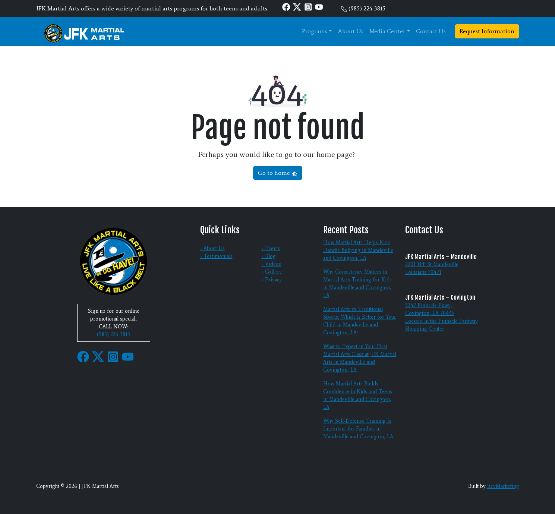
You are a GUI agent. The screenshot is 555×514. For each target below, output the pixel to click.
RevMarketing (503, 486)
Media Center (387, 31)
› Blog (269, 256)
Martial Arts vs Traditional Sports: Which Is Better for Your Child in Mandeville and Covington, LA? (359, 321)
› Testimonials (216, 256)
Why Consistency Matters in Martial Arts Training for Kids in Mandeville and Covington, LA (357, 284)
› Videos (271, 264)
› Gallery (272, 272)
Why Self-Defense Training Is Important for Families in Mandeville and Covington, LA (358, 429)
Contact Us (431, 31)
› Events (271, 248)
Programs (314, 31)
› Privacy (272, 280)
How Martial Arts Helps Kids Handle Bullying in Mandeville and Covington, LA (358, 250)
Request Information (487, 31)
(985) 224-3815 (367, 8)
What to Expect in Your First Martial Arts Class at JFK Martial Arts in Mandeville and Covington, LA (359, 358)
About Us (350, 31)
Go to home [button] (277, 172)
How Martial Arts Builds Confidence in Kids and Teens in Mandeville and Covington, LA (357, 395)
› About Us (212, 248)
